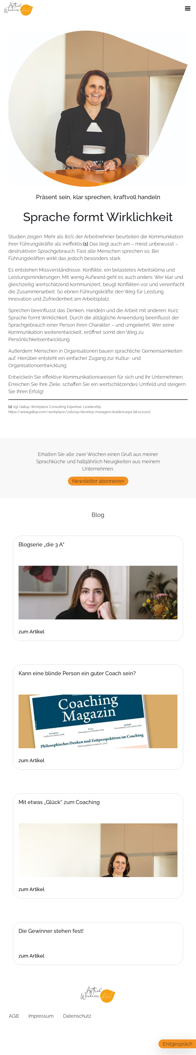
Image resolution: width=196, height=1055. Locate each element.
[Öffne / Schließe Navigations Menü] (188, 9)
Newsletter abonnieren (98, 481)
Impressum (40, 1016)
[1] (85, 244)
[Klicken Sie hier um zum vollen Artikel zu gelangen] (98, 955)
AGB (14, 1016)
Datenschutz (77, 1016)
